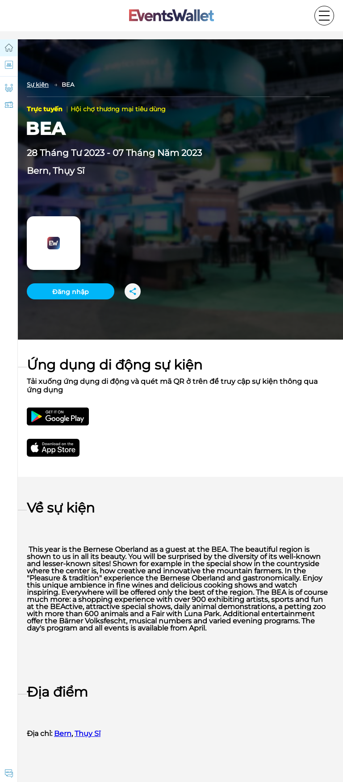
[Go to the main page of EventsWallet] (171, 15)
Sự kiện (38, 84)
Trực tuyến (45, 109)
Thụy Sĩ (68, 170)
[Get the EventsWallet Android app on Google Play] (58, 416)
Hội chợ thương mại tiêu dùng (118, 109)
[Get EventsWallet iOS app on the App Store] (61, 448)
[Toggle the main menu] (324, 15)
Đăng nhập (70, 292)
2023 (94, 152)
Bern (38, 170)
